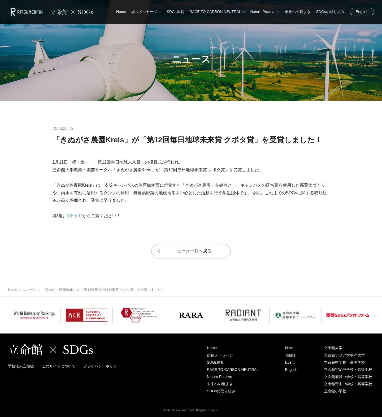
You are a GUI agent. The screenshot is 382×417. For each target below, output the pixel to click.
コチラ (71, 215)
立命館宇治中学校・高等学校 (348, 369)
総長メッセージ (220, 355)
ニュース (29, 290)
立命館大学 (333, 348)
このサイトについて (58, 366)
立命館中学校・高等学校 (344, 362)
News (289, 348)
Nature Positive (219, 377)
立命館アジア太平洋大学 (344, 355)
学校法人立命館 (21, 366)
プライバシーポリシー (101, 366)
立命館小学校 (335, 391)
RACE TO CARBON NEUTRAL (233, 369)
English (361, 11)
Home (12, 290)
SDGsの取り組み (221, 391)
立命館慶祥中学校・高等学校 (348, 377)
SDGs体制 (215, 362)
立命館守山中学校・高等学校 (348, 384)
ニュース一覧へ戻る (192, 251)
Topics (290, 355)
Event (290, 362)
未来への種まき (220, 384)
